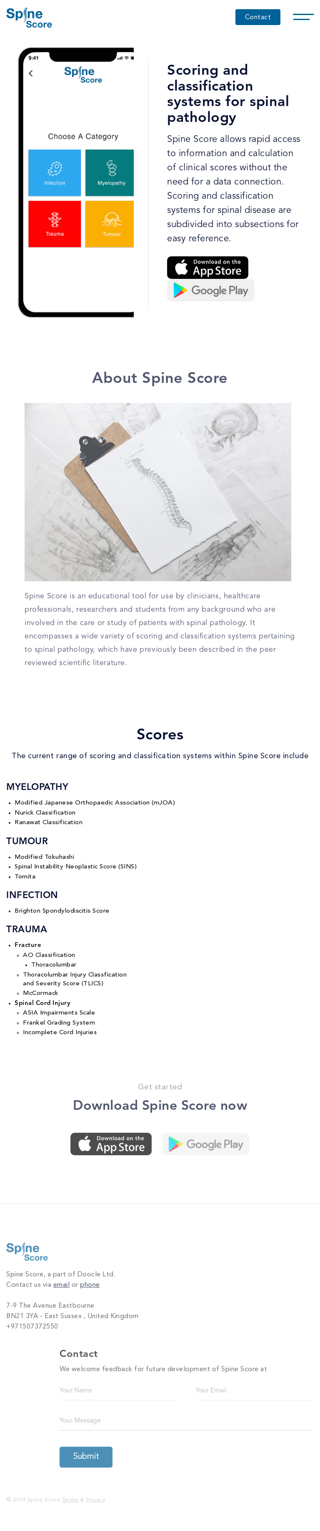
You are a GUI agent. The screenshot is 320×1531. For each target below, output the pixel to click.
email (61, 1283)
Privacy (95, 1497)
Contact (258, 17)
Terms (70, 1497)
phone (90, 1283)
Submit (86, 1454)
